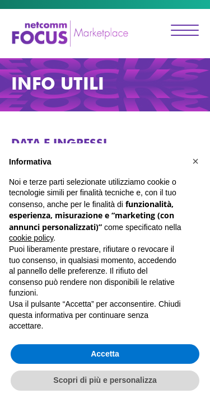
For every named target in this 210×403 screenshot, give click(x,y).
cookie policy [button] (31, 237)
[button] (195, 161)
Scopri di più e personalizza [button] (104, 380)
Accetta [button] (105, 353)
